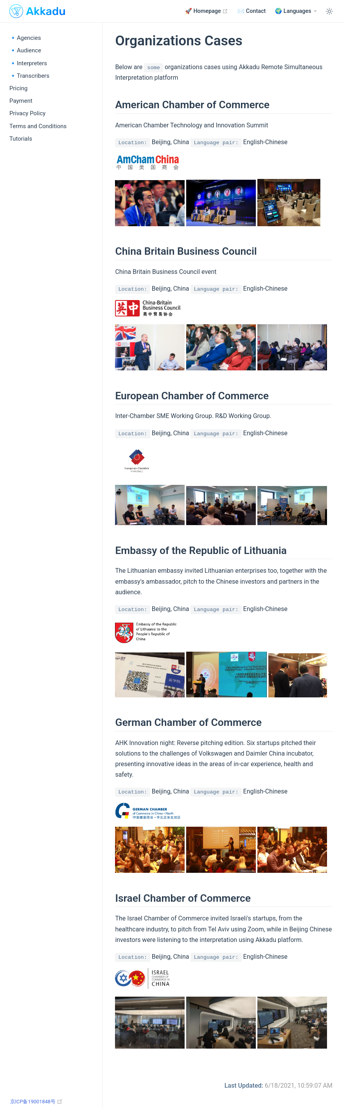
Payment (20, 100)
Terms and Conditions (37, 126)
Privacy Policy (27, 113)
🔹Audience (25, 50)
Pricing (18, 88)
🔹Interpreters (28, 63)
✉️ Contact (251, 11)
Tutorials (20, 138)
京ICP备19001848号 (39, 1101)
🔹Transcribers (29, 75)
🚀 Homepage (206, 10)
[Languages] (296, 11)
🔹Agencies (25, 37)
